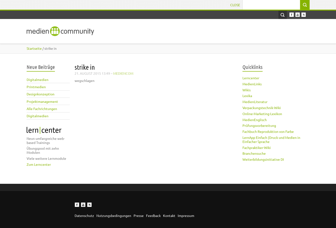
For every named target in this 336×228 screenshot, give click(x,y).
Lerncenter (250, 78)
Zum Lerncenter (39, 164)
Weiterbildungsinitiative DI (263, 159)
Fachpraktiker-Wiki (256, 147)
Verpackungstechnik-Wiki (261, 107)
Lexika (247, 95)
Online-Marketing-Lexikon (262, 113)
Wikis (246, 90)
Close (235, 5)
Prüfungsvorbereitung (259, 125)
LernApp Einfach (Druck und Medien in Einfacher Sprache (271, 139)
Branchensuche (254, 153)
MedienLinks (252, 84)
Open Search (282, 15)
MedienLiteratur (254, 101)
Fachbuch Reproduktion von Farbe (268, 131)
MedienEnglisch (254, 119)
